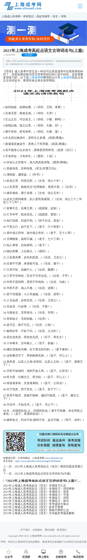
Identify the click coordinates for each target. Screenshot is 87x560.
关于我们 (25, 530)
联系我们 (62, 530)
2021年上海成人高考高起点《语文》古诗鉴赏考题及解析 (39, 513)
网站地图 (49, 530)
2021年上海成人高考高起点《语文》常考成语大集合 (36, 504)
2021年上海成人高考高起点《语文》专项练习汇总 (34, 485)
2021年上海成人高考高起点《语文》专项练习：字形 (36, 494)
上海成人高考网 (11, 16)
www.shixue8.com (54, 458)
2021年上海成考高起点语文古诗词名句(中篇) (43, 473)
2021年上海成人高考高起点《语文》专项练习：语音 (36, 491)
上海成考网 (36, 77)
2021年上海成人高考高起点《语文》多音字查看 (33, 507)
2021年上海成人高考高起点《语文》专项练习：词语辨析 (39, 488)
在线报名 (37, 530)
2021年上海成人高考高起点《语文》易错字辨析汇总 (36, 510)
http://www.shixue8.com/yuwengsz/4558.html (38, 461)
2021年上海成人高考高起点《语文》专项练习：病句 (36, 500)
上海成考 (66, 77)
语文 (55, 16)
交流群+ (29, 54)
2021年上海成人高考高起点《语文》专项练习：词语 (36, 497)
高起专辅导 (43, 16)
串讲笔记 (28, 16)
